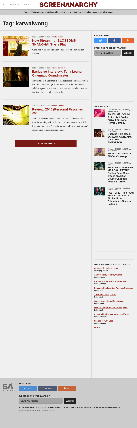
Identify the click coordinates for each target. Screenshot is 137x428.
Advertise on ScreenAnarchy (108, 407)
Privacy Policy (70, 407)
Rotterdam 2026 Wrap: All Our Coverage (120, 155)
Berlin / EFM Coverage (34, 12)
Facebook (47, 388)
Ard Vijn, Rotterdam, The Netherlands (111, 281)
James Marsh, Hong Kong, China (108, 301)
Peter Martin (58, 37)
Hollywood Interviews (56, 12)
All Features (75, 12)
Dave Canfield (59, 68)
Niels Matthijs (58, 106)
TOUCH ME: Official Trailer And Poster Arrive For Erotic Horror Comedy (119, 118)
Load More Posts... (46, 143)
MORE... (97, 327)
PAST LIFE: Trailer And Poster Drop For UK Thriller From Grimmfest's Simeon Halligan (121, 198)
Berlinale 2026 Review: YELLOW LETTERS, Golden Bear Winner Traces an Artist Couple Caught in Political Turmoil (121, 174)
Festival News (90, 12)
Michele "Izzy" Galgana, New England (111, 308)
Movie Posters (106, 12)
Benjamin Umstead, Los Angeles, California (113, 288)
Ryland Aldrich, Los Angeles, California (111, 314)
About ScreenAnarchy (28, 407)
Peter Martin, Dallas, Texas (106, 268)
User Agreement (86, 407)
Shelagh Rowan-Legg (103, 321)
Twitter (28, 388)
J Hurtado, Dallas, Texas (105, 294)
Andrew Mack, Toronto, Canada (108, 275)
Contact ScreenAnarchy (50, 407)
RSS (67, 388)
